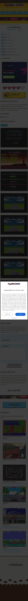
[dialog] (14, 300)
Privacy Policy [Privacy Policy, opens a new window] (11, 310)
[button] (14, 318)
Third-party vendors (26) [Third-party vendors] (19, 300)
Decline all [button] (7, 314)
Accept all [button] (20, 314)
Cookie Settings (5, 310)
